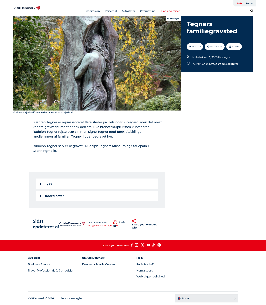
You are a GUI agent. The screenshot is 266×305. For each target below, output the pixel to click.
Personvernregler (71, 298)
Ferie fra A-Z (145, 264)
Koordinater (52, 196)
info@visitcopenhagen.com (103, 225)
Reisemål (111, 11)
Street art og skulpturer (223, 63)
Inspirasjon (93, 11)
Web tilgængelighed (150, 276)
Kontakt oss (144, 270)
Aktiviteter (128, 11)
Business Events (39, 264)
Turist (240, 3)
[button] (120, 224)
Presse (249, 3)
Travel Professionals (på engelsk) (50, 270)
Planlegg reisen (170, 11)
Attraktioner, (201, 63)
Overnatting (148, 11)
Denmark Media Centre (98, 264)
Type (46, 184)
